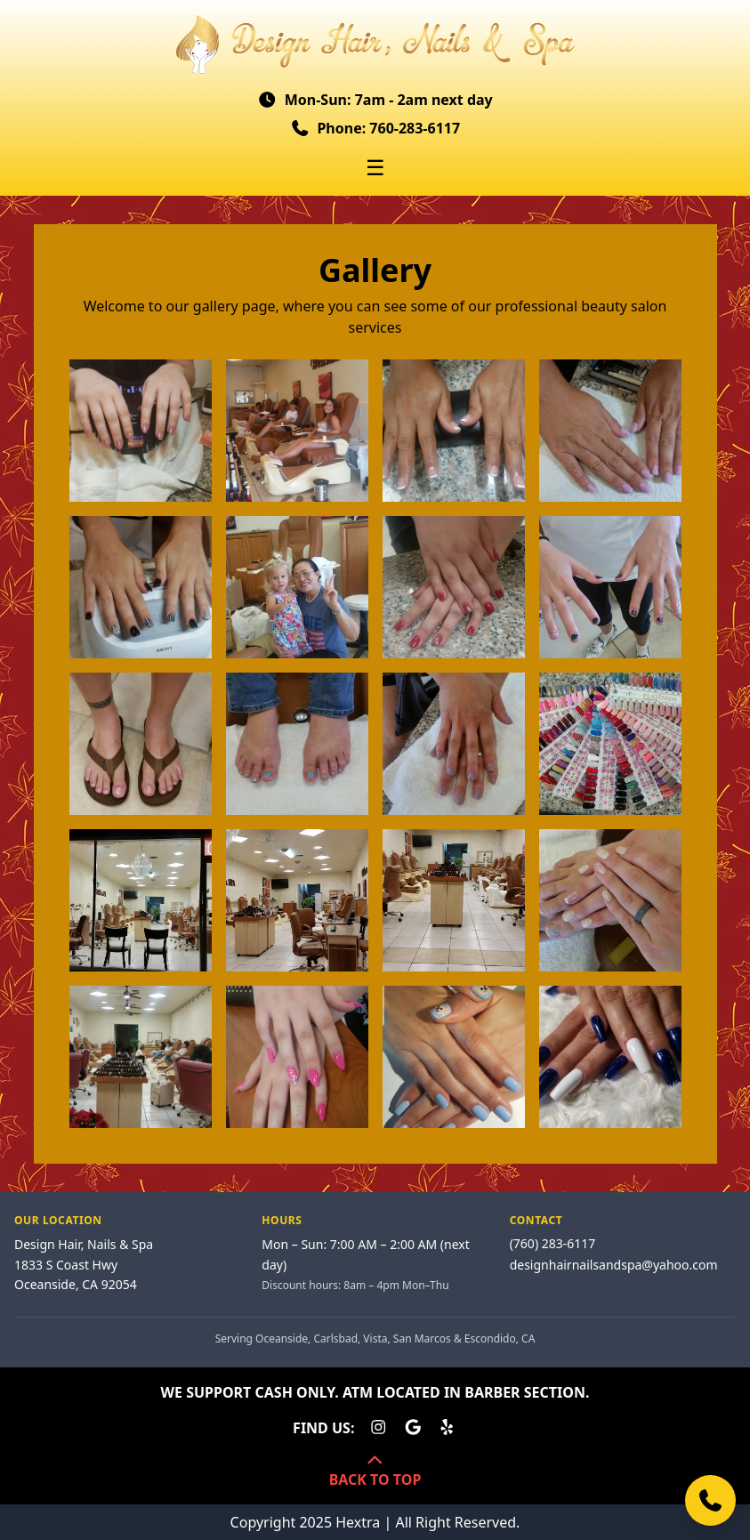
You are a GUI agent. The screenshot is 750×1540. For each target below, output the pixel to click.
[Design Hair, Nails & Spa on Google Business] (413, 1428)
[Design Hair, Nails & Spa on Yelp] (447, 1428)
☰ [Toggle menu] (375, 167)
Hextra (357, 1522)
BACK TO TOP (375, 1471)
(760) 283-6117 (553, 1243)
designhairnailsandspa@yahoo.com (614, 1264)
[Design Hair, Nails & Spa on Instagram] (378, 1428)
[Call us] (710, 1500)
